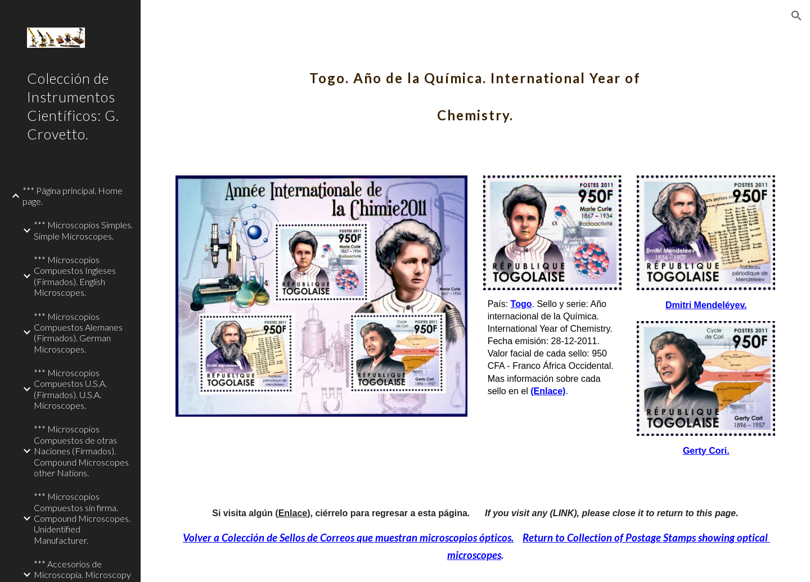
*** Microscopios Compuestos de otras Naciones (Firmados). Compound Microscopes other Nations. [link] (81, 450)
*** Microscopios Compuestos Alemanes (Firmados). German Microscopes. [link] (78, 332)
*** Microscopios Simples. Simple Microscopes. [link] (83, 230)
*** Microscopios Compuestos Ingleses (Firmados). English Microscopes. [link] (75, 275)
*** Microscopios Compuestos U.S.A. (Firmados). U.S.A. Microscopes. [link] (70, 388)
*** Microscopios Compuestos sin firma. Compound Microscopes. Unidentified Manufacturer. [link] (82, 518)
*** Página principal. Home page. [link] (72, 195)
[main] (475, 88)
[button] (796, 15)
